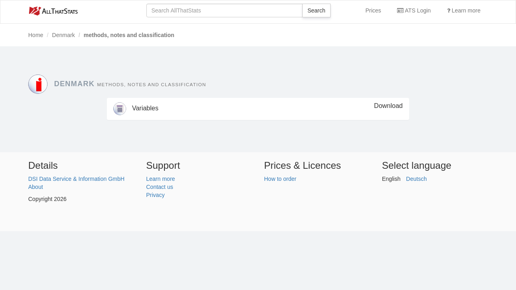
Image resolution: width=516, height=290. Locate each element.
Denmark (63, 35)
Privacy (155, 195)
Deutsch (416, 179)
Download (388, 105)
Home (35, 35)
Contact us (159, 187)
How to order (280, 179)
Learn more (464, 10)
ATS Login (414, 10)
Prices (373, 10)
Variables (135, 108)
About (35, 187)
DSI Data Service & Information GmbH (76, 179)
